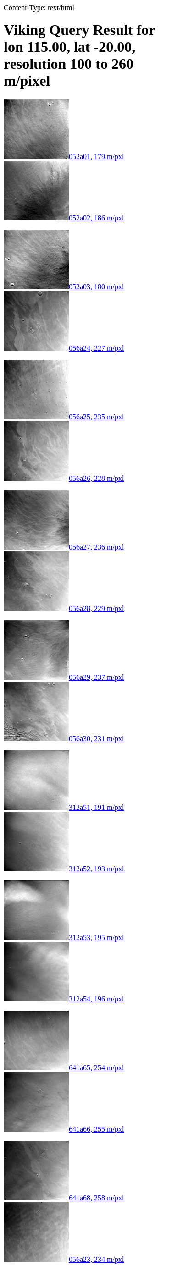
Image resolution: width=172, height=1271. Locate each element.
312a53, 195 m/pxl (64, 937)
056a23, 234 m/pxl (64, 1259)
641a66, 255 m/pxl (64, 1129)
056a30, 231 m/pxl (64, 739)
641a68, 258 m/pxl (64, 1198)
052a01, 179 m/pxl (64, 156)
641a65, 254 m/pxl (64, 1068)
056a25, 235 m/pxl (64, 417)
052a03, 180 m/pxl (64, 287)
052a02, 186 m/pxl (64, 218)
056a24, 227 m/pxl (64, 348)
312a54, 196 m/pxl (64, 999)
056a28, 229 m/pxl (64, 608)
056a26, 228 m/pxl (64, 478)
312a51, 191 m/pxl (64, 807)
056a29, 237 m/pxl (64, 677)
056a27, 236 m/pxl (64, 547)
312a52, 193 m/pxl (64, 869)
